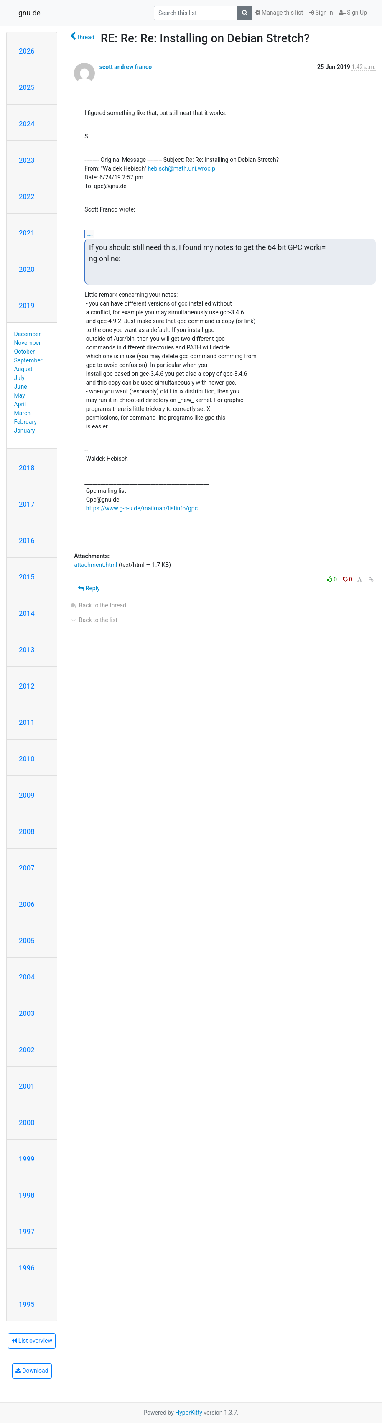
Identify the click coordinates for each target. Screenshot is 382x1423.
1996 (27, 1268)
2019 (27, 305)
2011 (27, 722)
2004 (27, 977)
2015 (27, 577)
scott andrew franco (125, 67)
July (19, 378)
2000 (27, 1122)
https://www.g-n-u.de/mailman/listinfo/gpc (142, 508)
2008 (27, 831)
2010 (27, 759)
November (27, 342)
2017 (27, 504)
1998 (27, 1195)
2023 (27, 160)
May (19, 395)
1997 (27, 1231)
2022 (27, 196)
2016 (27, 540)
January (24, 430)
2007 (27, 868)
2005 (27, 940)
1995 (27, 1304)
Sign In (321, 12)
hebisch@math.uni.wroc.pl (182, 168)
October (24, 351)
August (23, 369)
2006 (27, 904)
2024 (27, 124)
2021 (27, 233)
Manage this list (279, 12)
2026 (27, 51)
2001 (27, 1086)
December (27, 334)
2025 (27, 87)
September (28, 360)
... (90, 233)
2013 (27, 649)
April (20, 404)
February (25, 421)
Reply (88, 588)
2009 (27, 795)
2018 (27, 468)
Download (31, 1370)
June (20, 386)
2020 (27, 269)
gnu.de (29, 13)
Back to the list (93, 620)
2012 (27, 686)
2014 (27, 613)
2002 (27, 1050)
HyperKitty (188, 1412)
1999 (27, 1159)
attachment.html (95, 564)
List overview (31, 1340)
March (22, 413)
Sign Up (353, 12)
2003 (27, 1013)
